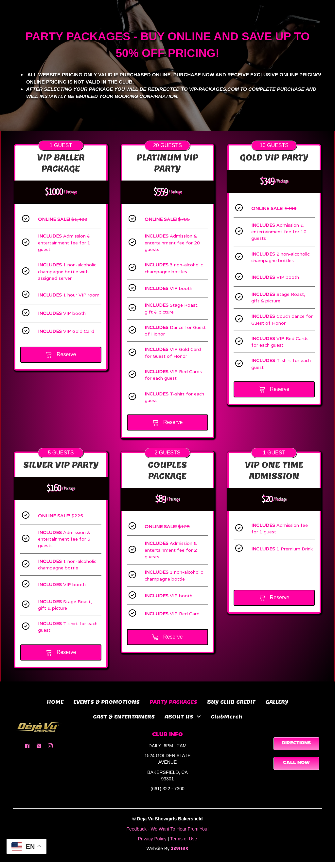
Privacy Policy (152, 838)
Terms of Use (183, 838)
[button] (27, 746)
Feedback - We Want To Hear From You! (167, 829)
